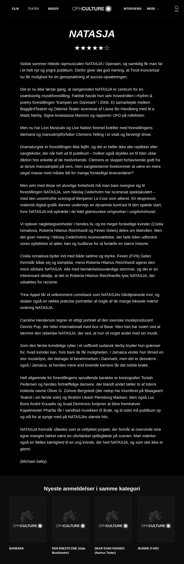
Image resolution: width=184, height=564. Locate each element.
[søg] (177, 9)
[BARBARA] (28, 519)
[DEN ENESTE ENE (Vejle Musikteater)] (70, 519)
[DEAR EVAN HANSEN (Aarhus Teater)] (113, 519)
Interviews (132, 8)
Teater (33, 8)
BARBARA (16, 548)
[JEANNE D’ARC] (156, 519)
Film (15, 8)
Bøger (53, 8)
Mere (153, 9)
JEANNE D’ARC (148, 548)
